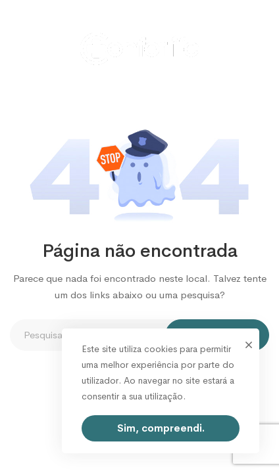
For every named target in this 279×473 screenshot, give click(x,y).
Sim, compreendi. (161, 428)
